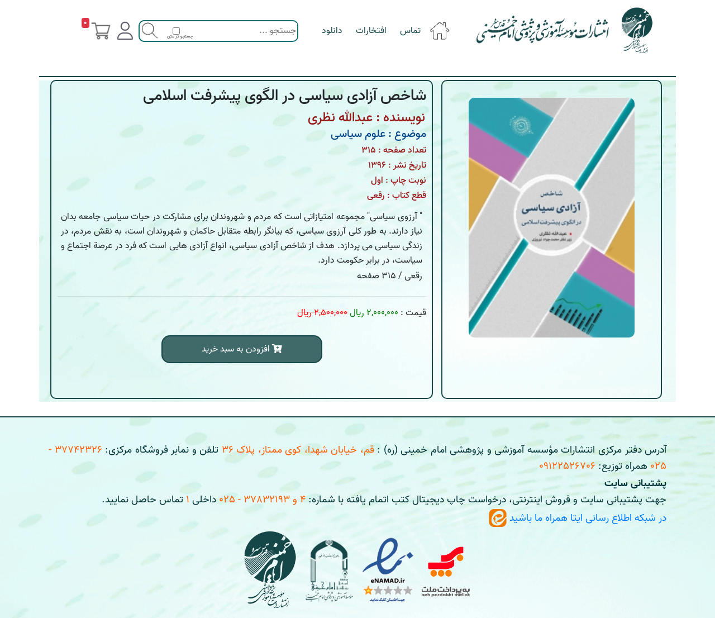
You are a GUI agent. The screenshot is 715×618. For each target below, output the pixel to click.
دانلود (332, 30)
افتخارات (371, 30)
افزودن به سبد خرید (242, 349)
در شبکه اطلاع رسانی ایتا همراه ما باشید (577, 518)
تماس (410, 30)
